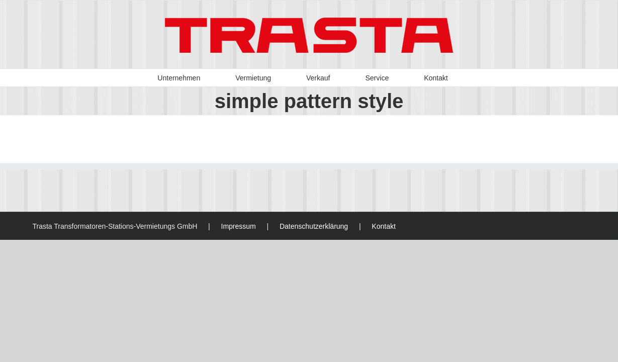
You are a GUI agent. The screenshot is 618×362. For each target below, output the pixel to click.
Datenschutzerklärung (314, 226)
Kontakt (383, 226)
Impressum (238, 226)
